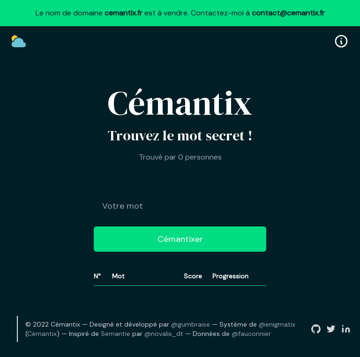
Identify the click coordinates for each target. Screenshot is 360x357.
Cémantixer (180, 239)
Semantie (115, 333)
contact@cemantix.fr (288, 13)
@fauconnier (251, 333)
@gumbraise (190, 324)
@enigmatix (277, 324)
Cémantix (42, 333)
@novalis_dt (163, 333)
